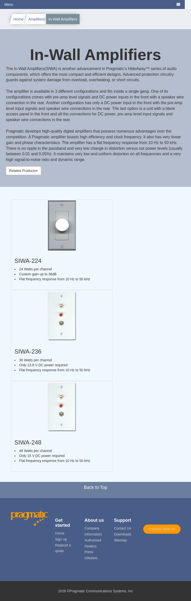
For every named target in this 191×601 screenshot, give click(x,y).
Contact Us (122, 528)
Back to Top (95, 487)
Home (18, 19)
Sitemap (120, 540)
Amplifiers (36, 19)
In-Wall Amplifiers (62, 19)
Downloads (122, 534)
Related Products (23, 171)
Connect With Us (162, 529)
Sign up (61, 539)
